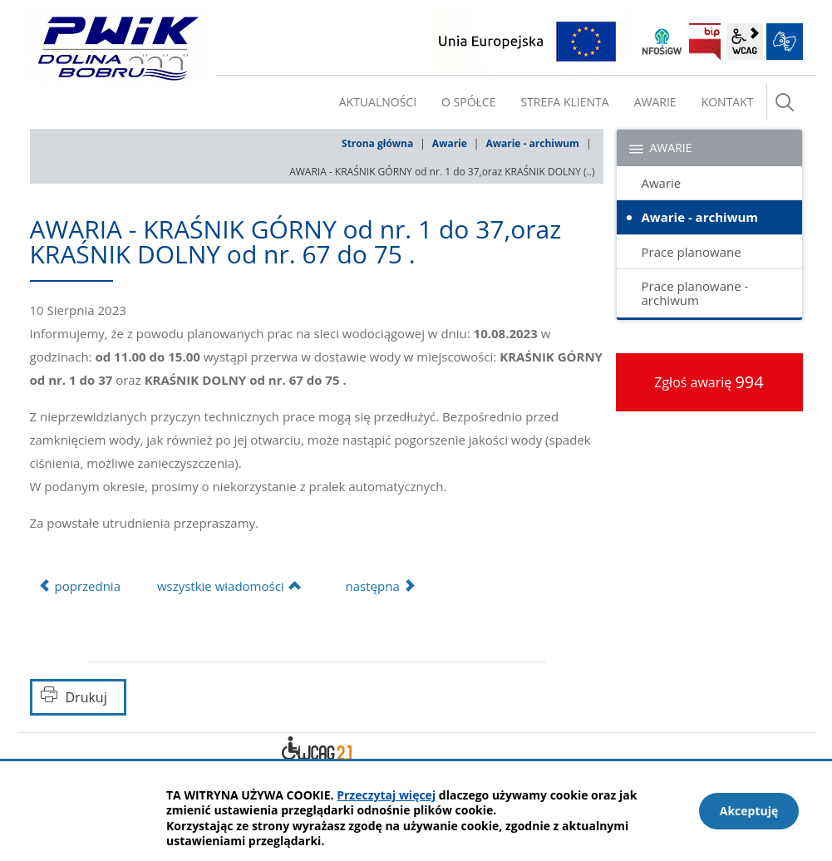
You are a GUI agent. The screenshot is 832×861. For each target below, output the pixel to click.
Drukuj (86, 697)
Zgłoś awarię (709, 382)
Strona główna (377, 143)
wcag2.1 (744, 41)
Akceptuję (749, 811)
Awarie (449, 143)
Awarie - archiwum (531, 143)
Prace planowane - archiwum (695, 293)
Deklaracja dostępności (316, 751)
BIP (705, 41)
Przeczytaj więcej (386, 795)
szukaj (784, 102)
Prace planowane (691, 252)
